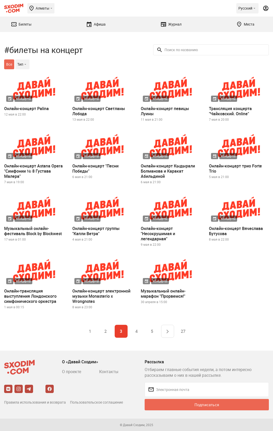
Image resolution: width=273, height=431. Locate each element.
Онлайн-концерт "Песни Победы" (95, 168)
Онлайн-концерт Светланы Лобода (98, 111)
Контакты (108, 371)
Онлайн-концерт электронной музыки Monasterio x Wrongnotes (101, 296)
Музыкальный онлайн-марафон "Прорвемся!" (163, 293)
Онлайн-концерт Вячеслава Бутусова (236, 231)
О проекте (71, 371)
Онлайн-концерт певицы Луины (165, 111)
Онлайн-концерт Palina (26, 108)
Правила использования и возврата (35, 402)
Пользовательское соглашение (96, 402)
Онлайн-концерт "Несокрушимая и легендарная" (158, 233)
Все (9, 64)
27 (183, 331)
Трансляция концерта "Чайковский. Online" (230, 111)
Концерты (23, 99)
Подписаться (206, 404)
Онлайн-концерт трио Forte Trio (235, 168)
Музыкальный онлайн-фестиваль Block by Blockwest (33, 231)
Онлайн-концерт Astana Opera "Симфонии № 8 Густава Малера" (33, 171)
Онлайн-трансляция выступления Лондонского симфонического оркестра (30, 296)
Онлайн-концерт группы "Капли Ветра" (96, 231)
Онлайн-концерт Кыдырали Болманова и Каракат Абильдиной (168, 171)
